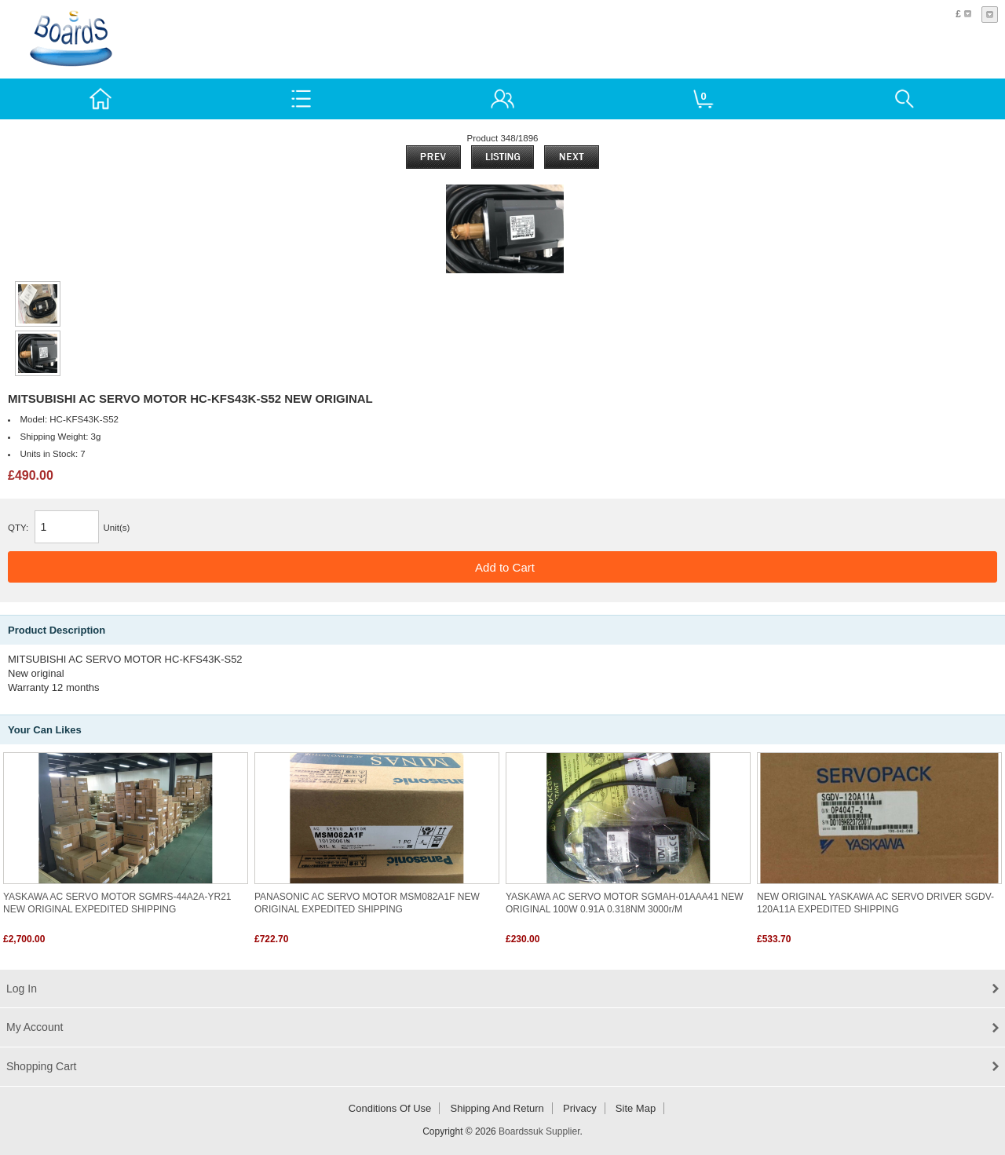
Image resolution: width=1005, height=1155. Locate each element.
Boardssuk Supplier (539, 1131)
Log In (21, 988)
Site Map (636, 1108)
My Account (34, 1027)
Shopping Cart (41, 1066)
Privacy (580, 1108)
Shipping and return (497, 1108)
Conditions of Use (390, 1108)
